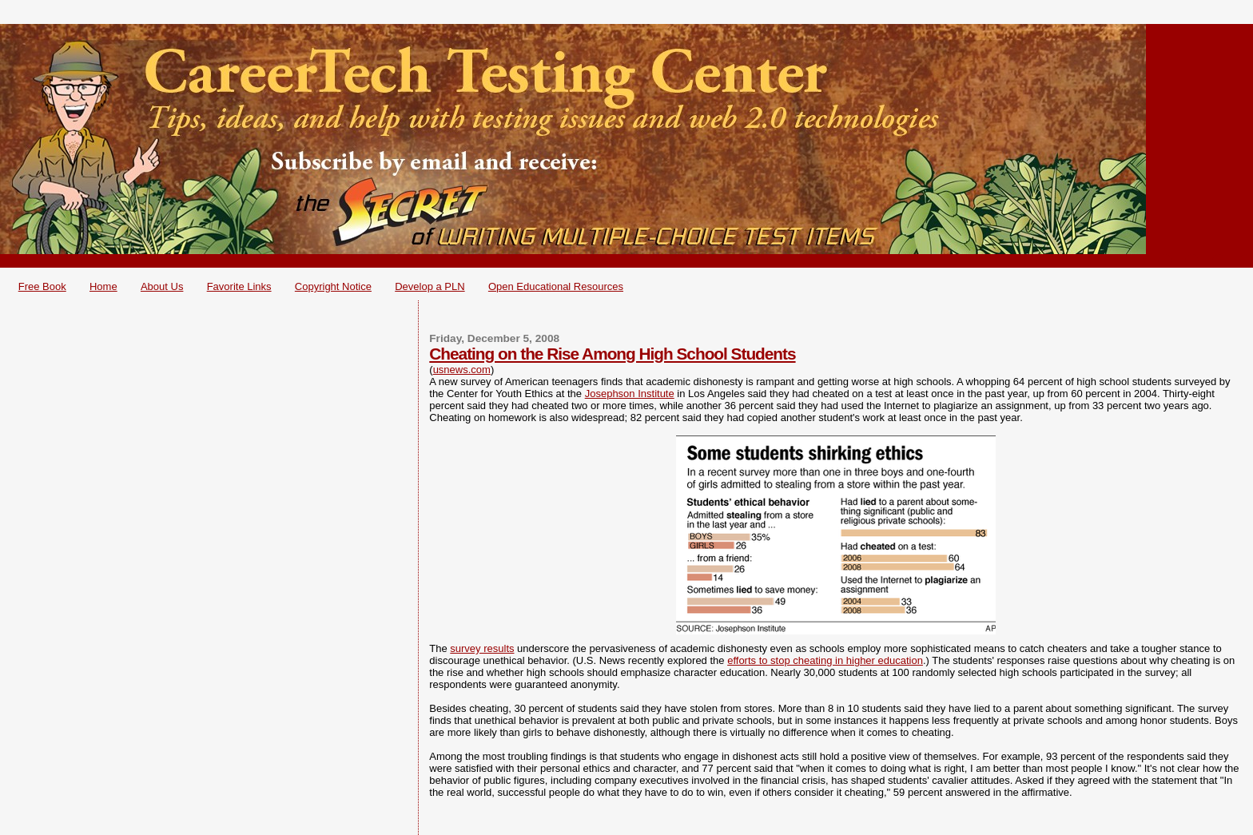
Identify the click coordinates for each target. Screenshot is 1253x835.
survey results (482, 648)
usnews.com (462, 370)
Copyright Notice (333, 286)
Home (103, 286)
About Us (162, 286)
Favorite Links (239, 286)
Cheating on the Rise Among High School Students (612, 353)
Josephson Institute (629, 394)
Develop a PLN (429, 286)
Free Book (42, 286)
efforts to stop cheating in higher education (825, 660)
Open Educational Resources (555, 286)
